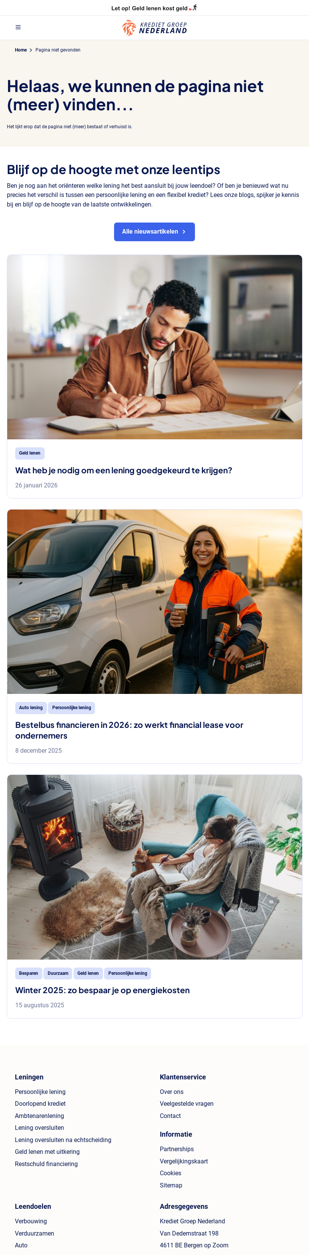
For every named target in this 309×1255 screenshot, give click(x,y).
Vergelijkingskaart (184, 1161)
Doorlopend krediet (40, 1103)
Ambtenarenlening (39, 1115)
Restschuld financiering (46, 1164)
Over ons (171, 1091)
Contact (170, 1115)
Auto (21, 1245)
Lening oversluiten (39, 1127)
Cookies (170, 1173)
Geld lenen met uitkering (47, 1151)
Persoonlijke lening (40, 1091)
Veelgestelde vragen (187, 1103)
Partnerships (177, 1149)
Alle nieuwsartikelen (150, 231)
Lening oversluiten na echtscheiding (63, 1140)
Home (21, 50)
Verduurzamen (34, 1233)
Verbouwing (31, 1221)
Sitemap (171, 1185)
